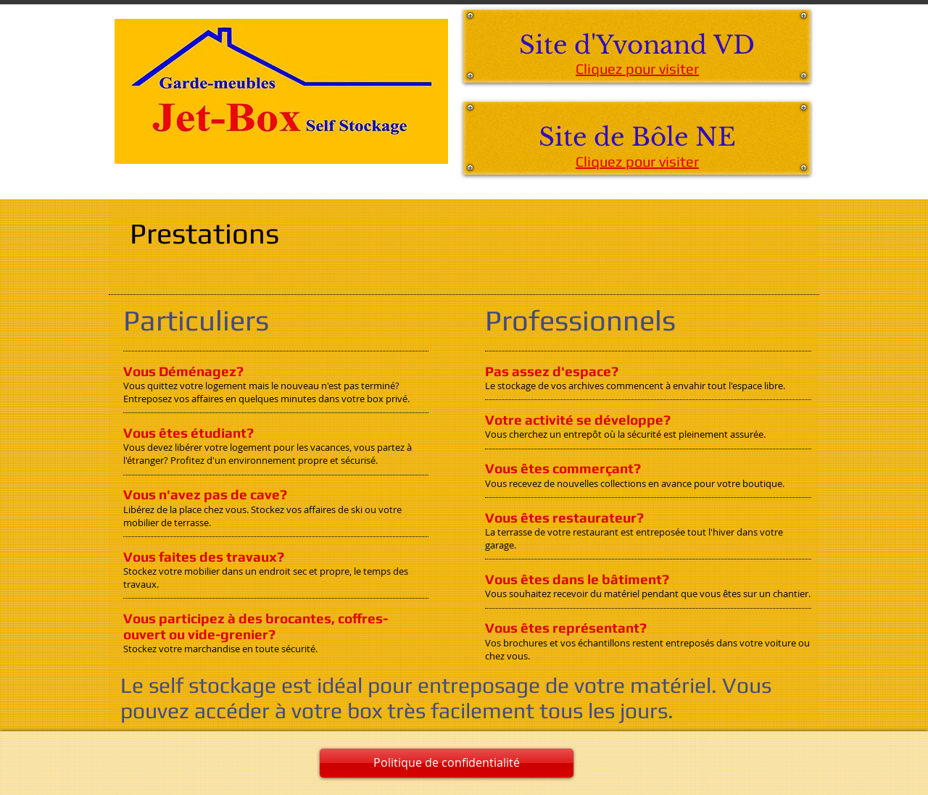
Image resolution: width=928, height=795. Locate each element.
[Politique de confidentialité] (446, 763)
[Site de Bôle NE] (637, 138)
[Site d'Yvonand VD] (637, 46)
